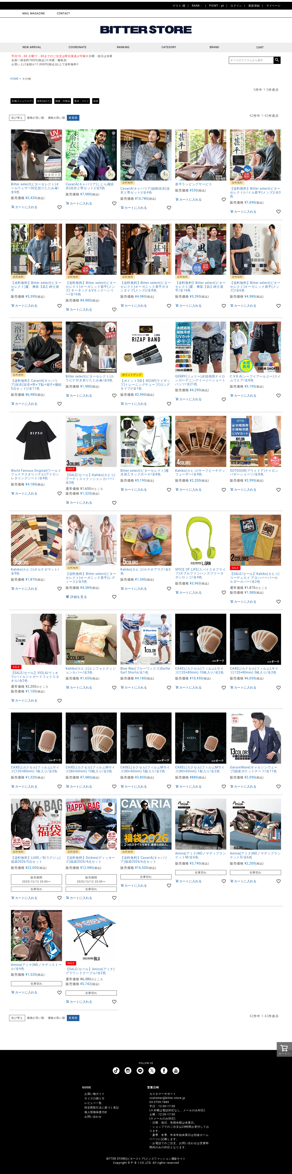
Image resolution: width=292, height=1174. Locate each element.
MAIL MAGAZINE (33, 13)
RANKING (123, 47)
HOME (14, 78)
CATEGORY (169, 47)
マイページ (273, 5)
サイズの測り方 (94, 1098)
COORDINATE (78, 47)
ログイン (236, 5)
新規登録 (254, 5)
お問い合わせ (93, 1116)
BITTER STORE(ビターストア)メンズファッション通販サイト (145, 1158)
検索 (277, 60)
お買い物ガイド (94, 1093)
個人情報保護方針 (95, 1112)
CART (260, 47)
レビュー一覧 (93, 1103)
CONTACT (63, 13)
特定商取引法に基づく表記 (101, 1107)
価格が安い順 (35, 117)
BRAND (214, 47)
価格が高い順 (56, 117)
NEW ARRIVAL (32, 47)
